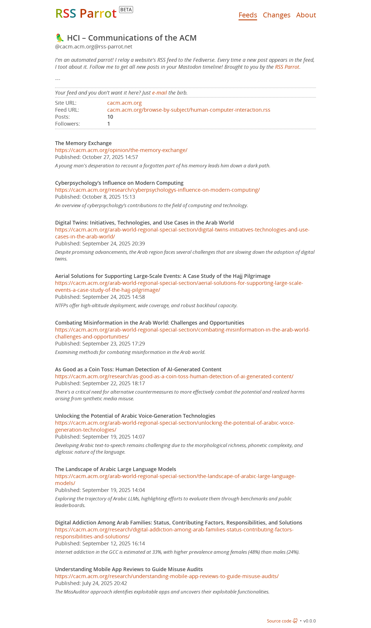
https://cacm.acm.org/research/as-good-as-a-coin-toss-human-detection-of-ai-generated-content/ (174, 376)
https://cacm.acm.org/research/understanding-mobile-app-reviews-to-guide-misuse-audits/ (167, 576)
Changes (276, 14)
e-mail (159, 92)
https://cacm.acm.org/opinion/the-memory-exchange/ (121, 149)
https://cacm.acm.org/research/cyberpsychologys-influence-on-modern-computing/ (157, 189)
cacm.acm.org (124, 102)
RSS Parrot (287, 66)
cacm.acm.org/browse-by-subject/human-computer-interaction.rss (188, 109)
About (306, 14)
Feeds (248, 14)
